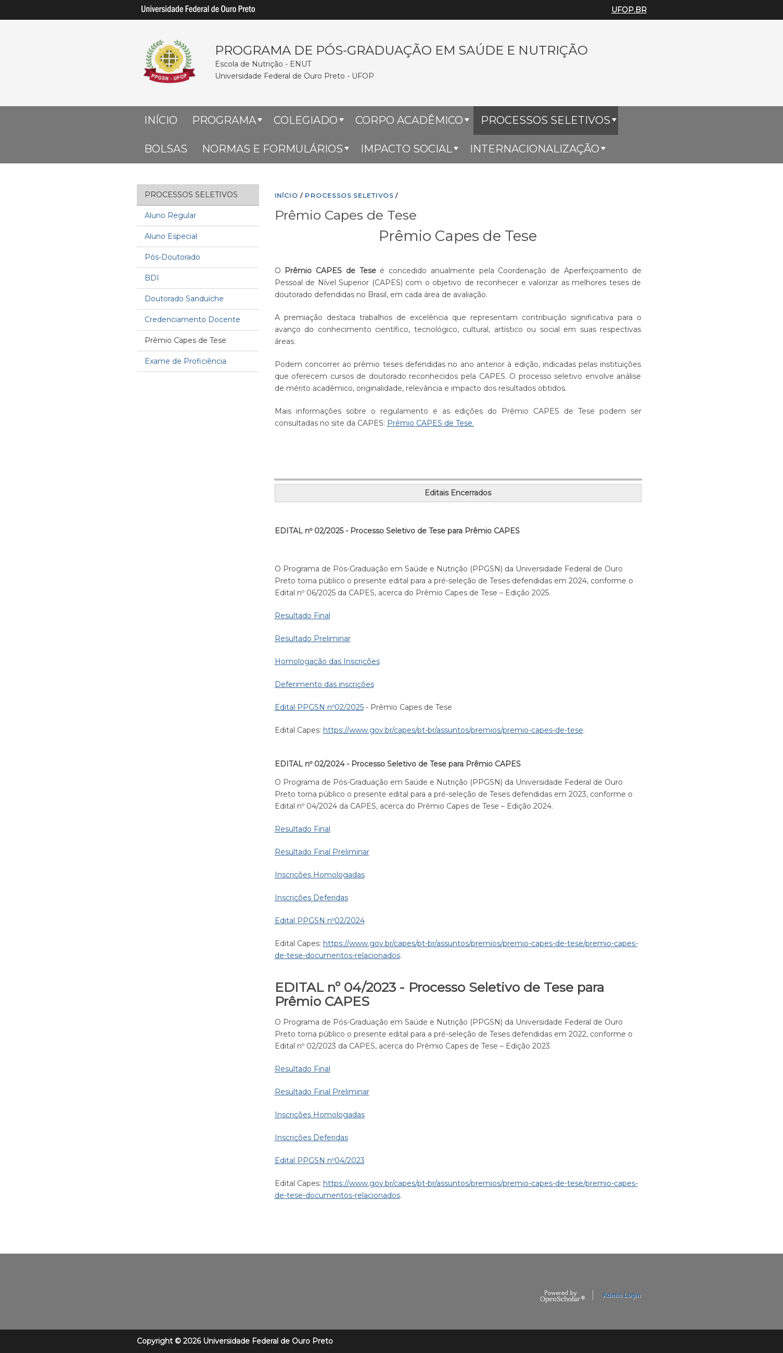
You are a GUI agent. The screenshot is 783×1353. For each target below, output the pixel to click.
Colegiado (306, 120)
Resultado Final (302, 615)
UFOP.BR (629, 10)
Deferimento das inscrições (324, 684)
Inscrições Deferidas (311, 897)
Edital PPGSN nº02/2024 (320, 920)
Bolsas (165, 149)
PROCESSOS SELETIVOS (349, 195)
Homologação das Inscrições (327, 661)
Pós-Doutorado (172, 257)
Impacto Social (406, 149)
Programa (224, 120)
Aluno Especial (171, 236)
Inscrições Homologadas (320, 874)
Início (160, 120)
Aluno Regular (170, 215)
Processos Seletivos (545, 120)
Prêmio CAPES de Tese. (430, 423)
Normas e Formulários (272, 149)
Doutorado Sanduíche (184, 298)
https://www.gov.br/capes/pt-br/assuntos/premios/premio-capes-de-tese (453, 730)
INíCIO (286, 195)
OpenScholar (563, 1297)
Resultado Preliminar (313, 638)
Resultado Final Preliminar (322, 852)
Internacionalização (534, 149)
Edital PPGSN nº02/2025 (319, 707)
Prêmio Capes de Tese (185, 340)
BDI (152, 278)
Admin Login (621, 1295)
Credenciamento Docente (192, 319)
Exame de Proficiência (185, 361)
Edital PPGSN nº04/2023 (320, 1160)
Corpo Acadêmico (409, 120)
